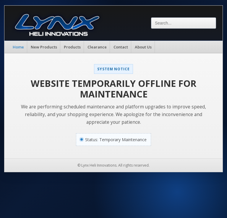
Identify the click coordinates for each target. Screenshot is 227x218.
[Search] (183, 23)
